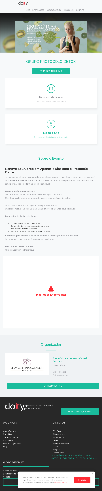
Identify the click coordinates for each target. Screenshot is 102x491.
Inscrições (68, 10)
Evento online (51, 132)
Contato (80, 10)
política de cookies (61, 483)
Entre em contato (53, 386)
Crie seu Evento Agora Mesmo (80, 411)
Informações (38, 10)
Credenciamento (53, 10)
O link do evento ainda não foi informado (51, 137)
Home (27, 10)
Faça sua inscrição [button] (51, 71)
